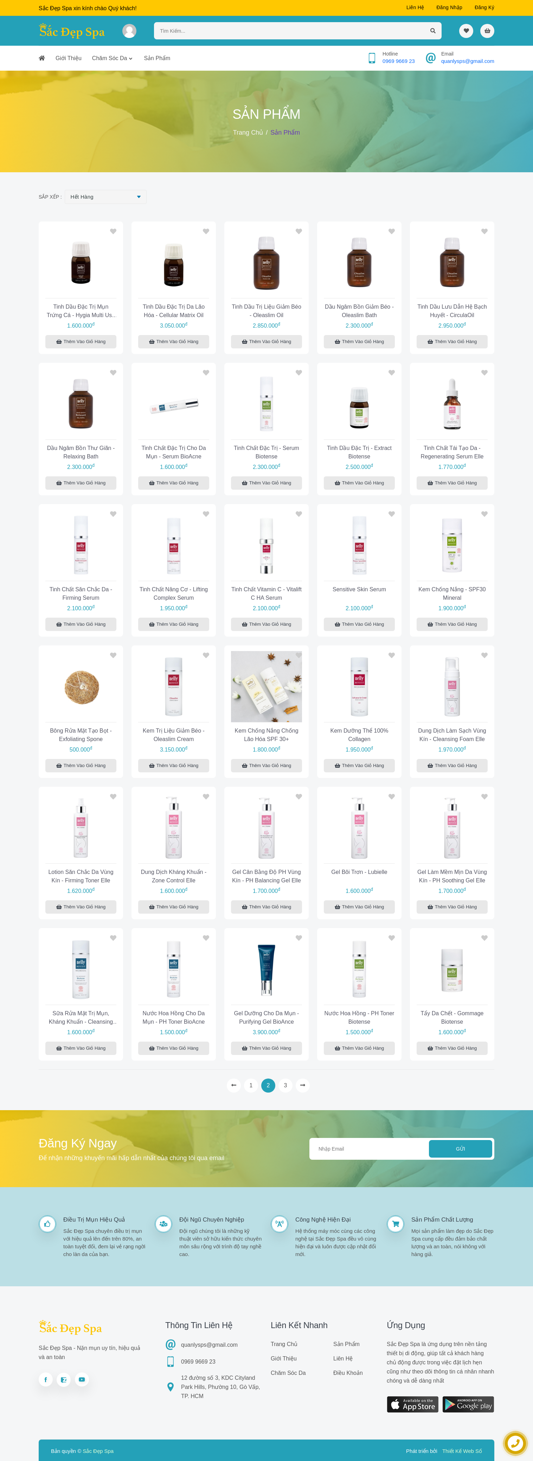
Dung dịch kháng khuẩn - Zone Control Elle (173, 876)
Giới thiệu (69, 58)
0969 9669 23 (399, 61)
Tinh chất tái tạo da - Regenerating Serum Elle (452, 452)
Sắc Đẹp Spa (98, 1451)
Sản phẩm (157, 58)
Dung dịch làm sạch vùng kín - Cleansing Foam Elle (452, 735)
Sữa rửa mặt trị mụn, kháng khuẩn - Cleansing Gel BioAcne (81, 1018)
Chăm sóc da (109, 58)
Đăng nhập (449, 7)
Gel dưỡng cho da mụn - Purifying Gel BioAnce (266, 1017)
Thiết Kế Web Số (462, 1451)
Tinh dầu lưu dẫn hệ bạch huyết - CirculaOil (452, 311)
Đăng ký (484, 7)
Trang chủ (248, 132)
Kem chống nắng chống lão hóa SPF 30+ (266, 735)
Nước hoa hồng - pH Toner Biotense (359, 1017)
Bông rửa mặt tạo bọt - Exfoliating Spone (81, 735)
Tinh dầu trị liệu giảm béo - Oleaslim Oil (266, 311)
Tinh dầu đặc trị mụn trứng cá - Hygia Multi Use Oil (81, 312)
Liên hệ (415, 7)
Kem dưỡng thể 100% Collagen (359, 735)
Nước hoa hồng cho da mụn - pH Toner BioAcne (174, 1017)
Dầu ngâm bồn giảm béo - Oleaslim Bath (359, 311)
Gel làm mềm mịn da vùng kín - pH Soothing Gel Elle (452, 876)
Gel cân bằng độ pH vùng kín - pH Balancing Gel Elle (266, 876)
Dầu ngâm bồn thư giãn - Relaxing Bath (81, 452)
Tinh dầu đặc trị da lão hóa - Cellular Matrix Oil (174, 311)
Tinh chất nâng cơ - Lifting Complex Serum (174, 593)
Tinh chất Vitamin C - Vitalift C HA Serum (266, 593)
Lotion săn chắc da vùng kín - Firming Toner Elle (80, 876)
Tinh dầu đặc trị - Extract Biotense (359, 452)
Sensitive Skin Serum (359, 589)
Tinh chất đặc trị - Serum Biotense (266, 452)
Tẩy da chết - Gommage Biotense (452, 1017)
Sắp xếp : (50, 197)
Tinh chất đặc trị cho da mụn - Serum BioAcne (173, 452)
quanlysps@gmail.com (467, 61)
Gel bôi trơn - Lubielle (359, 872)
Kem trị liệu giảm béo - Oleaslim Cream (174, 735)
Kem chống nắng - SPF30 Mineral (452, 593)
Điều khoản (348, 1373)
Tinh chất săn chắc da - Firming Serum (81, 593)
